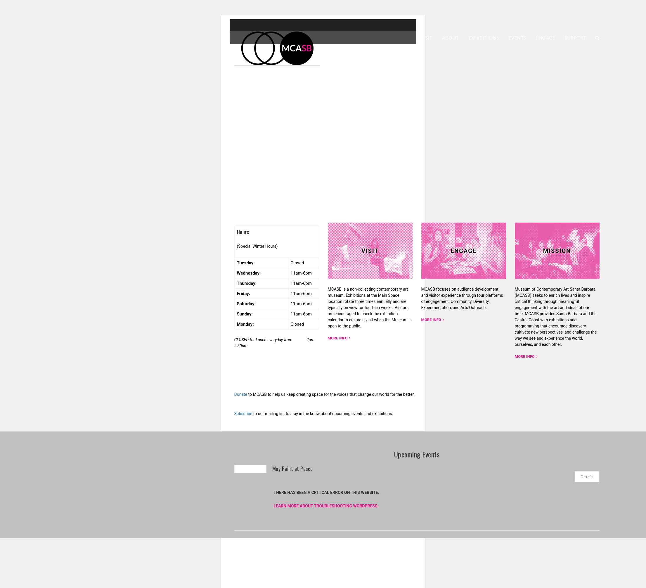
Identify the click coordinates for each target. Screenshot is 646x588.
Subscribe (243, 413)
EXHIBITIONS (484, 37)
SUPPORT (575, 37)
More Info (338, 338)
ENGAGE (545, 37)
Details (587, 476)
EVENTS (517, 37)
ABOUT (450, 37)
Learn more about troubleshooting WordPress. (326, 506)
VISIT (426, 37)
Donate (240, 394)
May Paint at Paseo (292, 468)
